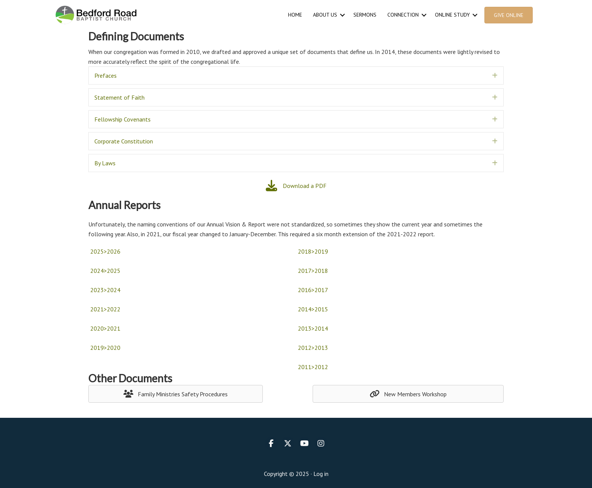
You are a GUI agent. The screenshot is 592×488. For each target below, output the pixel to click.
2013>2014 (313, 328)
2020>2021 (105, 328)
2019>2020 (105, 347)
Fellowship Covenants (122, 119)
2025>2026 (105, 251)
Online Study (452, 14)
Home (295, 14)
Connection (403, 14)
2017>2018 (313, 270)
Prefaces (105, 75)
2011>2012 (313, 367)
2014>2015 (313, 309)
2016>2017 (313, 290)
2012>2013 (313, 347)
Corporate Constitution (123, 141)
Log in (320, 473)
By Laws (105, 163)
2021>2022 (105, 309)
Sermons (364, 14)
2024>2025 (105, 270)
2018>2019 (313, 251)
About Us (325, 14)
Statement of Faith (119, 97)
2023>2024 (105, 290)
